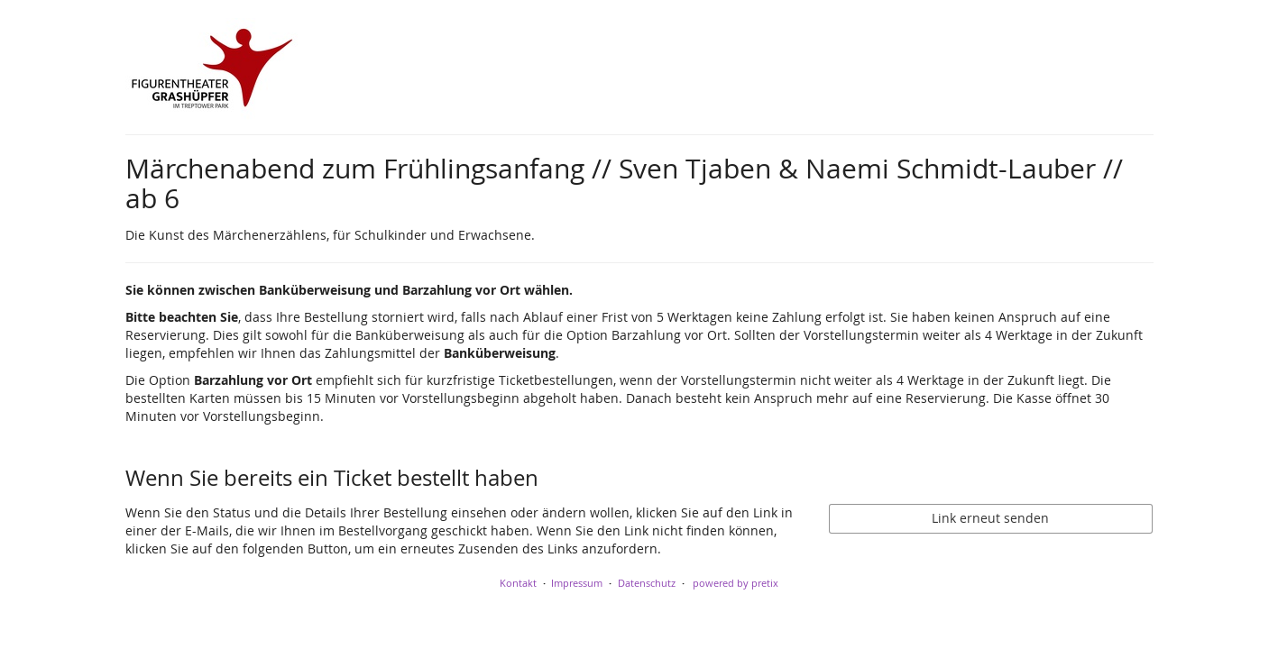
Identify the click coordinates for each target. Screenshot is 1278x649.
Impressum (576, 583)
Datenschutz (647, 583)
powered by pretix (735, 583)
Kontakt (518, 583)
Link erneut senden (990, 517)
